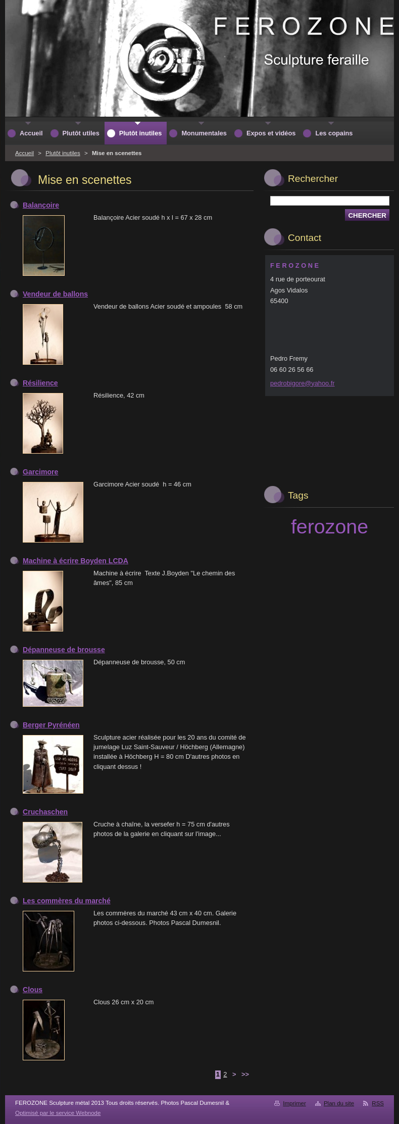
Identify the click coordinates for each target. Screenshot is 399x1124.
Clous (32, 990)
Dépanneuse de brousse (64, 650)
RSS (378, 1103)
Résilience (40, 383)
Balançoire (41, 205)
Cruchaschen (45, 812)
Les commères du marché (67, 901)
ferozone (329, 526)
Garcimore (40, 472)
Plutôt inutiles (62, 153)
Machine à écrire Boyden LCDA (75, 561)
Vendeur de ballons (55, 294)
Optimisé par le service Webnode (58, 1113)
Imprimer (294, 1103)
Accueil (24, 153)
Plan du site (339, 1103)
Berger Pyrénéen (51, 725)
